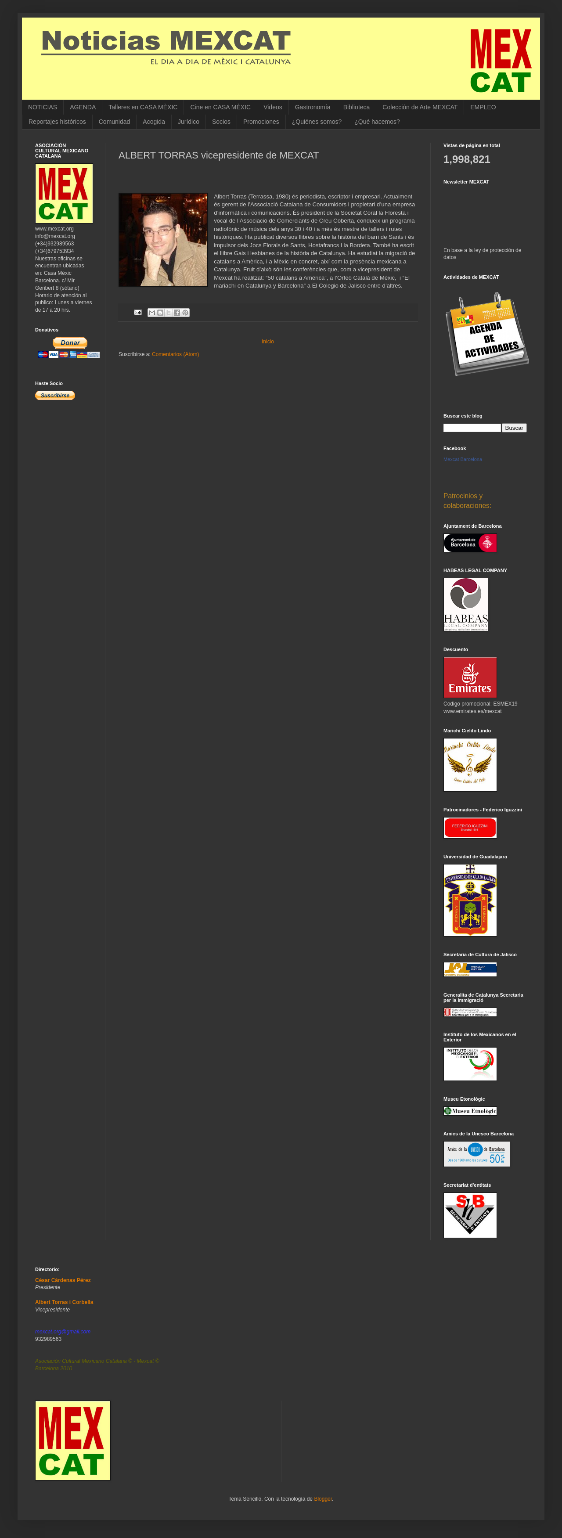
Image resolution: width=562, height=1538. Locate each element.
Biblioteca (356, 107)
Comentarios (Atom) (175, 354)
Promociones (261, 121)
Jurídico (188, 121)
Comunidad (114, 121)
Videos (272, 107)
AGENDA (83, 107)
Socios (221, 121)
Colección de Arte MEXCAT (420, 107)
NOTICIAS (42, 107)
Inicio (268, 342)
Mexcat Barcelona (462, 459)
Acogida (154, 121)
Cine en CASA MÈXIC (220, 107)
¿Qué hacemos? (377, 121)
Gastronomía (313, 107)
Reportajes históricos (57, 121)
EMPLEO (483, 107)
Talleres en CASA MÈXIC (142, 107)
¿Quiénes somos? (317, 121)
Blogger (323, 1499)
